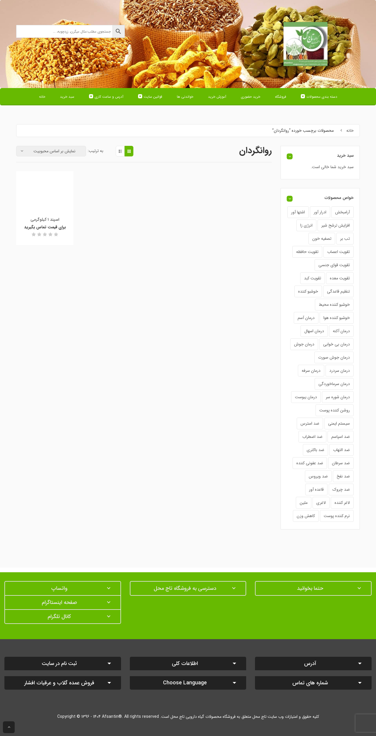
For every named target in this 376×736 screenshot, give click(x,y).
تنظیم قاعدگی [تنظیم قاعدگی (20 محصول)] (338, 291)
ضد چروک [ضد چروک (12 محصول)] (341, 489)
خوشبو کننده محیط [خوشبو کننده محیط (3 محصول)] (334, 304)
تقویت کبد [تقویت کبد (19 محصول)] (312, 278)
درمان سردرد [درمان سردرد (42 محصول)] (339, 370)
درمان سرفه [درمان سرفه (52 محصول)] (311, 370)
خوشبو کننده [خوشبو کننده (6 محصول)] (308, 291)
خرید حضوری (250, 96)
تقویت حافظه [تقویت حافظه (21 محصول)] (307, 252)
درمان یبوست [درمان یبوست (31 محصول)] (306, 397)
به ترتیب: (95, 151)
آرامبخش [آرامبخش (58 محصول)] (342, 212)
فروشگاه (280, 96)
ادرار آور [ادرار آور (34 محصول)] (320, 212)
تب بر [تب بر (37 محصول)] (345, 238)
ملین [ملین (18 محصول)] (304, 502)
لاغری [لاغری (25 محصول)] (321, 502)
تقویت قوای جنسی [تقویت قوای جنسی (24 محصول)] (334, 265)
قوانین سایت (153, 96)
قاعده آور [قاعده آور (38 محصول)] (316, 489)
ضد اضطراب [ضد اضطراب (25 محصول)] (312, 436)
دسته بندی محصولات (321, 96)
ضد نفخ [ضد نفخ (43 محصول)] (343, 476)
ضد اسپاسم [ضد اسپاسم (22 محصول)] (340, 436)
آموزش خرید (217, 96)
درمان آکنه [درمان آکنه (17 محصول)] (341, 331)
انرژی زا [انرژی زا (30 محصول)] (306, 225)
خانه (42, 96)
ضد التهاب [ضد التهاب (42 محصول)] (341, 450)
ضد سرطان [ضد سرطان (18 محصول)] (341, 463)
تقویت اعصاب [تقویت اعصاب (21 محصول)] (338, 252)
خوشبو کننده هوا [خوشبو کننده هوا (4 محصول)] (336, 318)
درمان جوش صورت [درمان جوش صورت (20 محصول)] (334, 357)
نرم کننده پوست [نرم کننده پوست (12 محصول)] (337, 516)
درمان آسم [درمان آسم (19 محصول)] (306, 318)
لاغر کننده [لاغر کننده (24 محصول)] (342, 502)
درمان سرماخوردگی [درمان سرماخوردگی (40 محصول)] (334, 384)
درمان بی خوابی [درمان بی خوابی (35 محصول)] (336, 344)
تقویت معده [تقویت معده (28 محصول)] (340, 278)
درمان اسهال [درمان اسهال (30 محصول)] (314, 331)
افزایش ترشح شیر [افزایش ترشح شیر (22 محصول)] (335, 225)
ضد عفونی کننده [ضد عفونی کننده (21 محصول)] (309, 463)
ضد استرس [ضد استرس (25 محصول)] (310, 423)
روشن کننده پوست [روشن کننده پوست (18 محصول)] (334, 410)
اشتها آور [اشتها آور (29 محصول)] (298, 212)
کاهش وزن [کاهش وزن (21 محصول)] (306, 516)
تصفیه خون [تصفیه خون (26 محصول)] (321, 238)
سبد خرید (67, 96)
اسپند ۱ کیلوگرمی (45, 219)
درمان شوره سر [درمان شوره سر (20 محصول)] (338, 397)
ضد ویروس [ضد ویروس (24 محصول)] (318, 476)
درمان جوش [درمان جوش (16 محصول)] (304, 344)
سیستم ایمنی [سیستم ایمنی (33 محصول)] (339, 423)
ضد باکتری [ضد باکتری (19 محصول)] (315, 450)
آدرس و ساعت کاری (109, 96)
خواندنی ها (185, 96)
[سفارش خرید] (51, 151)
